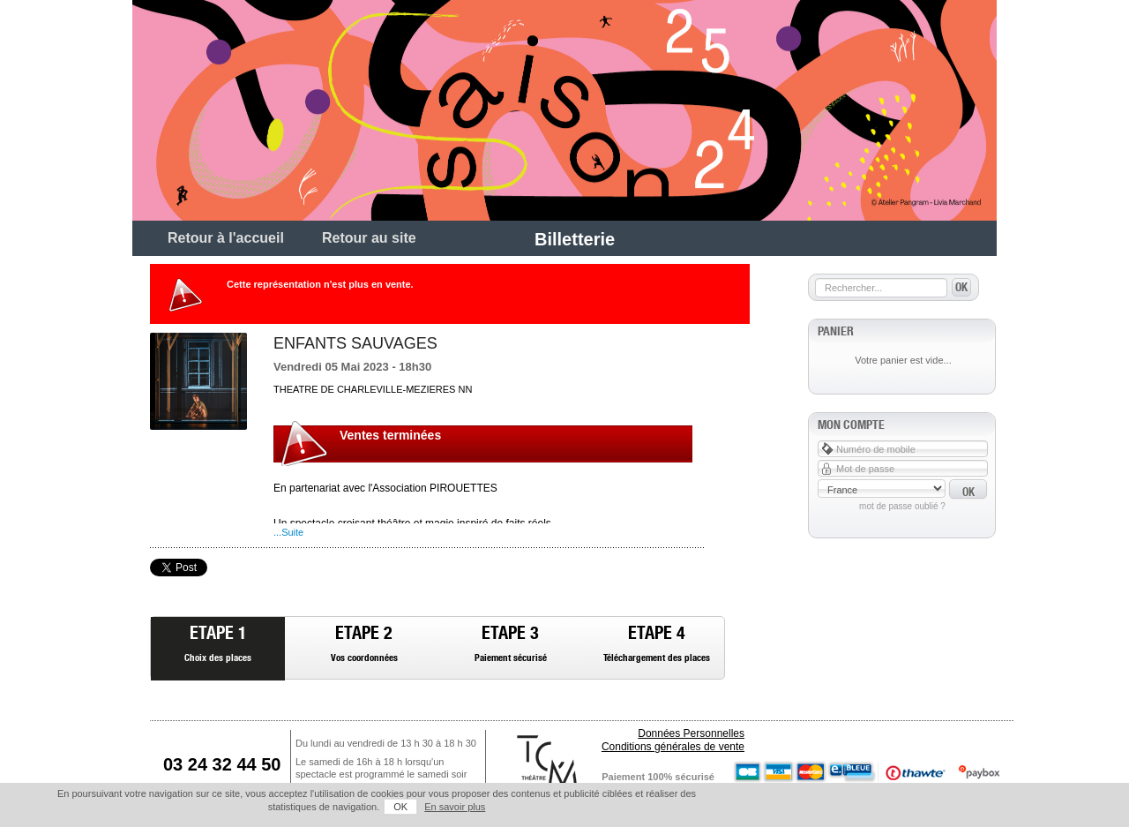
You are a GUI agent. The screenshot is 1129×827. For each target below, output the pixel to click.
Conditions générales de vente (673, 747)
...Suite (288, 532)
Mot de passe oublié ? (902, 506)
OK (400, 806)
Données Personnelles (691, 733)
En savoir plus (454, 806)
